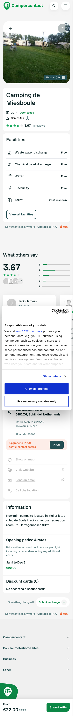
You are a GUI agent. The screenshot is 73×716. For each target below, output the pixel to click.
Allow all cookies (36, 388)
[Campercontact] (23, 5)
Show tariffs (58, 707)
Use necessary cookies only (36, 401)
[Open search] (54, 6)
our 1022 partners (29, 331)
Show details (52, 376)
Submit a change (53, 602)
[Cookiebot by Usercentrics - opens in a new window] (52, 311)
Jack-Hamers (27, 301)
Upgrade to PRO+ (48, 226)
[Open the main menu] (65, 6)
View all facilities (21, 214)
